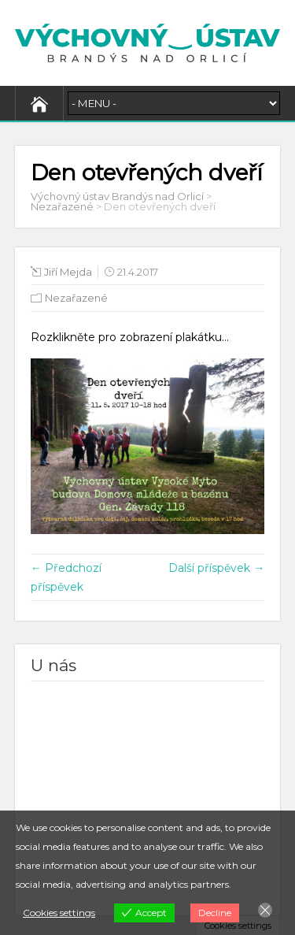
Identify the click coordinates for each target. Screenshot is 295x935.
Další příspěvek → (216, 568)
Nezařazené (76, 297)
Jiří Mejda (68, 271)
